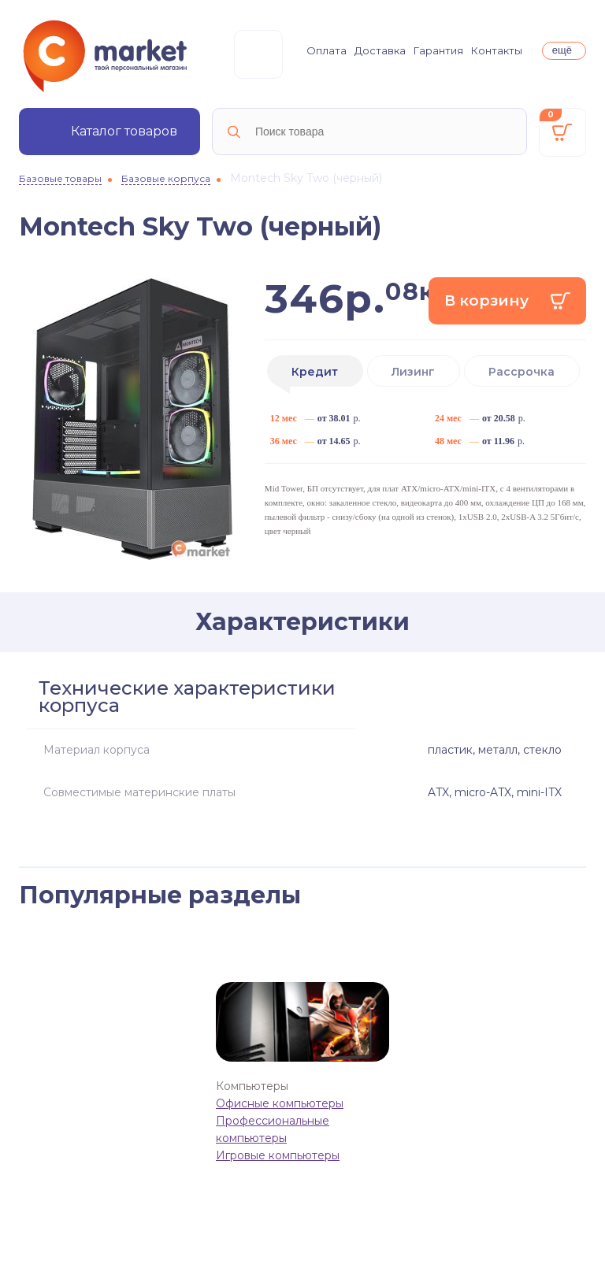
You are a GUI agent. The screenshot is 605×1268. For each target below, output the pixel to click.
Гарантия (438, 50)
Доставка (380, 50)
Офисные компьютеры (279, 1103)
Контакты (496, 50)
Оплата (326, 50)
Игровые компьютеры (278, 1155)
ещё (562, 50)
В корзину (486, 300)
